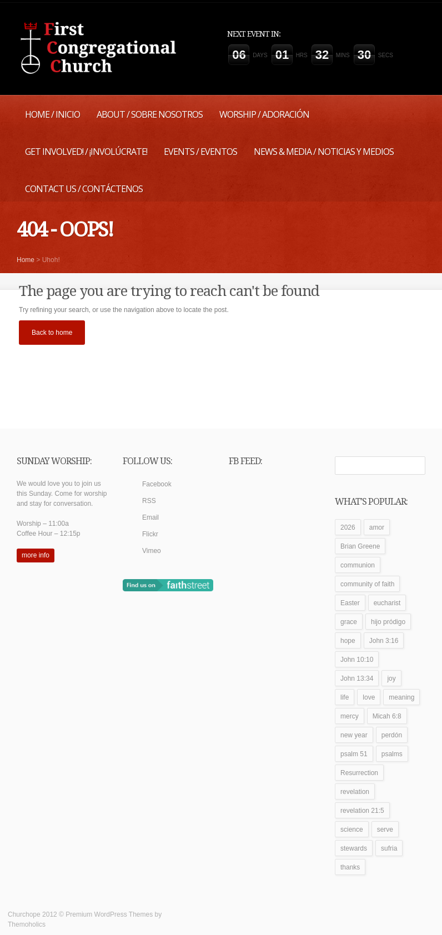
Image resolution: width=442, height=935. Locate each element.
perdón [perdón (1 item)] (391, 735)
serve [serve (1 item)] (385, 829)
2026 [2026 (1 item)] (347, 527)
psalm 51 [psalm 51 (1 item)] (354, 754)
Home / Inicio (52, 114)
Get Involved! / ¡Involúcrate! (86, 151)
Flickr (150, 534)
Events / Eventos (200, 151)
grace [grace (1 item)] (348, 622)
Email (150, 517)
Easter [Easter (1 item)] (350, 603)
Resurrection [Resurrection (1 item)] (359, 773)
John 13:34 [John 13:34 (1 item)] (356, 678)
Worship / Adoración (264, 114)
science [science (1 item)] (351, 829)
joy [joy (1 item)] (391, 678)
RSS (149, 501)
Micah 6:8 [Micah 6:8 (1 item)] (387, 716)
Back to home (52, 332)
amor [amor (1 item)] (376, 527)
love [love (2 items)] (369, 697)
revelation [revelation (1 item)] (354, 792)
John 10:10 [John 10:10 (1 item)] (356, 659)
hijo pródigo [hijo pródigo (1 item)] (388, 622)
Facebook (157, 484)
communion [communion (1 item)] (357, 565)
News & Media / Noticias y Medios (324, 151)
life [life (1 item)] (344, 697)
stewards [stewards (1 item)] (353, 848)
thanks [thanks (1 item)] (350, 867)
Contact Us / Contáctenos (84, 189)
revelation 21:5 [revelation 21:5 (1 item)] (362, 811)
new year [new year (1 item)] (354, 735)
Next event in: (253, 33)
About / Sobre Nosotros (150, 114)
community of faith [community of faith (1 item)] (367, 584)
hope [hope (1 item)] (347, 641)
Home (25, 260)
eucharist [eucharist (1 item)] (387, 603)
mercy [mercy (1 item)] (349, 716)
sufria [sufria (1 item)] (389, 848)
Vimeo (151, 551)
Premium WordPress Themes (109, 914)
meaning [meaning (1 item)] (401, 697)
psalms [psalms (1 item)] (392, 754)
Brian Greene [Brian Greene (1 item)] (360, 546)
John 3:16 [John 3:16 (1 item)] (384, 641)
